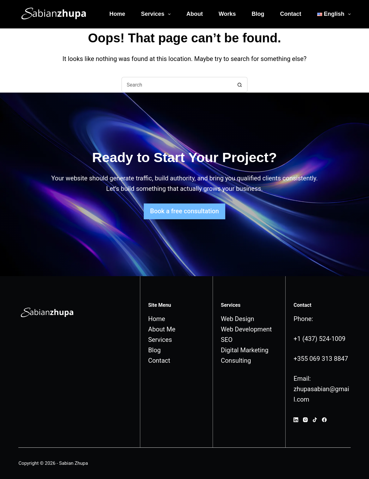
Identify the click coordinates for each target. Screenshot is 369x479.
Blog (258, 14)
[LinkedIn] (295, 419)
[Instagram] (305, 419)
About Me (161, 329)
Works (227, 14)
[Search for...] (176, 85)
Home (117, 14)
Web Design (237, 319)
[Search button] (240, 85)
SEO (227, 339)
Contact (290, 14)
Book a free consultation (184, 211)
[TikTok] (314, 419)
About (194, 14)
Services (157, 14)
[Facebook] (324, 419)
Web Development (246, 329)
